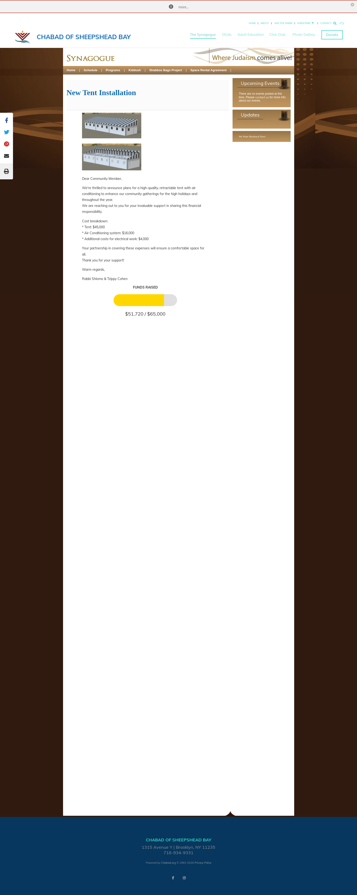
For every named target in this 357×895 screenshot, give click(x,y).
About (265, 19)
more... (183, 7)
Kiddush (134, 70)
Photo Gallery (304, 31)
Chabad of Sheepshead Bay (84, 33)
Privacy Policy (203, 862)
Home (252, 19)
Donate (332, 31)
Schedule (90, 70)
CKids (226, 31)
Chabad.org (168, 862)
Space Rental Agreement (208, 70)
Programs (113, 70)
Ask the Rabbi (284, 19)
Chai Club (277, 31)
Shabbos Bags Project (165, 70)
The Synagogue (203, 31)
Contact (325, 19)
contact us (262, 97)
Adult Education (251, 31)
